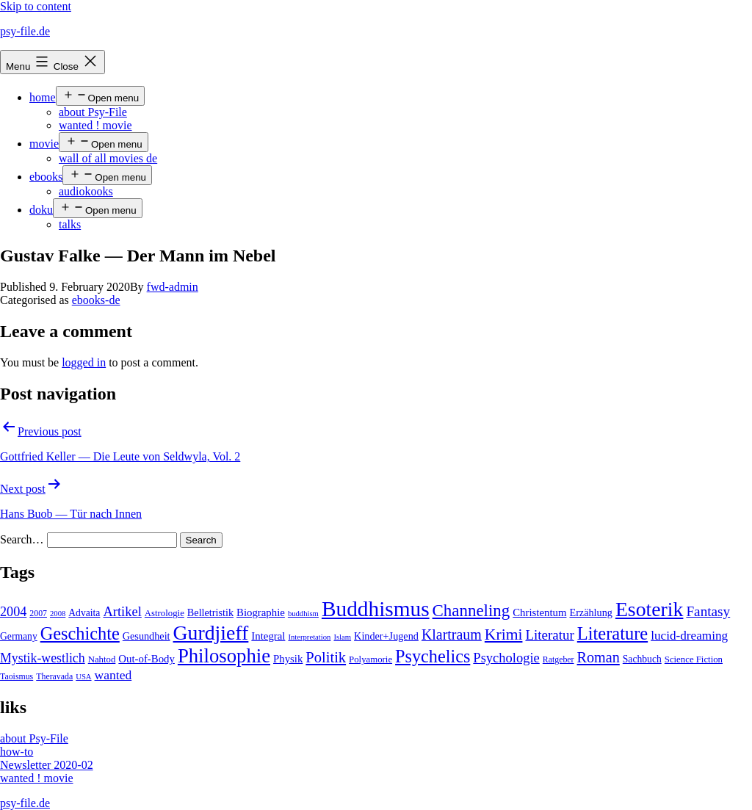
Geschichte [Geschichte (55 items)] (80, 633)
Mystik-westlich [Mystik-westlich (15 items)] (42, 658)
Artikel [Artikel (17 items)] (122, 611)
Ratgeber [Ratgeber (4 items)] (558, 659)
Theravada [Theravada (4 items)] (54, 676)
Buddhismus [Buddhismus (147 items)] (376, 609)
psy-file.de (25, 31)
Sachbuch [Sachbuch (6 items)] (642, 659)
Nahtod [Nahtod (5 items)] (102, 659)
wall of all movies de (108, 158)
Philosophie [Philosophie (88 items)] (224, 656)
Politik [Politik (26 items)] (326, 657)
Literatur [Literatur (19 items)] (549, 635)
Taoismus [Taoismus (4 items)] (16, 676)
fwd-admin (172, 287)
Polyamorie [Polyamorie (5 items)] (370, 659)
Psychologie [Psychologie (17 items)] (506, 658)
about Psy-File (93, 112)
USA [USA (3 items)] (83, 677)
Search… (22, 539)
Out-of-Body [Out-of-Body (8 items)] (146, 659)
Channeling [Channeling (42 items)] (471, 610)
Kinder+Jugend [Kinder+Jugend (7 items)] (386, 636)
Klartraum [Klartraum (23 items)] (452, 634)
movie (44, 143)
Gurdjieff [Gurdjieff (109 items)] (211, 632)
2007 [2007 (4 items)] (38, 613)
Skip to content (35, 6)
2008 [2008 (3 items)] (57, 614)
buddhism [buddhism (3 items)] (303, 614)
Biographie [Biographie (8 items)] (260, 612)
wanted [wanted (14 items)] (113, 675)
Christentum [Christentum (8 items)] (539, 612)
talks (70, 224)
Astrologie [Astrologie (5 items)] (164, 613)
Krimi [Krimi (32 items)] (504, 634)
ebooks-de (96, 300)
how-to (16, 751)
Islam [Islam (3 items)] (342, 637)
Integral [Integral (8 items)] (268, 636)
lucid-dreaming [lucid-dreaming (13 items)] (689, 636)
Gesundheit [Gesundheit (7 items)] (146, 636)
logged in (84, 362)
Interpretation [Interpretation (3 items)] (309, 637)
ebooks (45, 176)
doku (41, 209)
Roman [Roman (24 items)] (598, 657)
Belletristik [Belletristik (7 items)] (210, 612)
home (42, 97)
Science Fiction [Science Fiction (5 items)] (694, 659)
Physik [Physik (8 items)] (288, 659)
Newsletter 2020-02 (46, 765)
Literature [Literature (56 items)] (612, 633)
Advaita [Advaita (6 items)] (84, 612)
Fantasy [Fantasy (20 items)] (708, 611)
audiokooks (86, 191)
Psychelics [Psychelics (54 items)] (432, 656)
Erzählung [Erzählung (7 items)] (590, 612)
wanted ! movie (95, 125)
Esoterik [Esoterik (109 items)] (649, 609)
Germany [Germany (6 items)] (18, 636)
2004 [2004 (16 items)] (13, 611)
